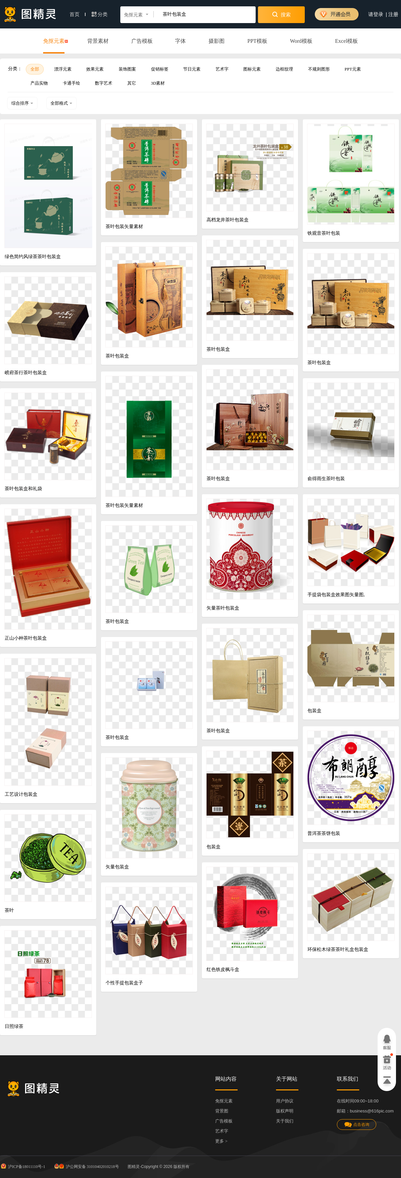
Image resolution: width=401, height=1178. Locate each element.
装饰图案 (127, 69)
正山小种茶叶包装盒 (26, 638)
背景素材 (98, 41)
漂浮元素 (63, 69)
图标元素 (252, 69)
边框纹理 (284, 69)
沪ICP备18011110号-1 (22, 1166)
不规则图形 (319, 69)
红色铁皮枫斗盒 (223, 969)
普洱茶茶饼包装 (323, 833)
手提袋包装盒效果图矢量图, (336, 594)
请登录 (375, 14)
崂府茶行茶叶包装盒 (26, 372)
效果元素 (95, 69)
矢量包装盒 (117, 866)
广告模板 (142, 41)
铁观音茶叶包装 (323, 233)
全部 (34, 69)
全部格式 (61, 103)
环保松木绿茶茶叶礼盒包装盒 (337, 949)
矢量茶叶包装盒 (223, 608)
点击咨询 (356, 1125)
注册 (393, 14)
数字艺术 (103, 83)
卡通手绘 (71, 83)
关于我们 (284, 1120)
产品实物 (39, 83)
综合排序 (22, 103)
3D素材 (158, 83)
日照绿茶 (14, 1026)
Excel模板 (346, 41)
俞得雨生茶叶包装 (326, 478)
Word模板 (301, 41)
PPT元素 (353, 69)
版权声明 (284, 1110)
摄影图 (217, 41)
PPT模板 (257, 41)
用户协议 (284, 1100)
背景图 (221, 1110)
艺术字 (222, 69)
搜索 (281, 14)
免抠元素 (53, 41)
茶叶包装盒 (218, 349)
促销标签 (159, 69)
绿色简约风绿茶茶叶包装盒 (33, 256)
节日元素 (191, 69)
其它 (131, 83)
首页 (78, 14)
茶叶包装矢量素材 (124, 226)
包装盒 (314, 710)
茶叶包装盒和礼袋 (23, 488)
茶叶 (9, 910)
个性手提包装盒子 (124, 982)
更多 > (221, 1141)
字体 (180, 41)
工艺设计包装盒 (21, 794)
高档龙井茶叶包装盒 (228, 219)
